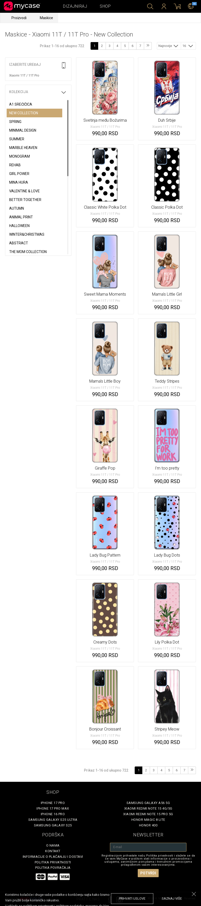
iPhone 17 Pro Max (52, 808)
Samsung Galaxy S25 (53, 825)
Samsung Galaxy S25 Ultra (53, 820)
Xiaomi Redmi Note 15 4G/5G (148, 808)
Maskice (46, 18)
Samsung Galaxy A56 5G (148, 803)
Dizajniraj (75, 6)
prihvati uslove (132, 898)
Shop (105, 6)
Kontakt (52, 851)
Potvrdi (148, 873)
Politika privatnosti (53, 862)
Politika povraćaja (53, 868)
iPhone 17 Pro (53, 803)
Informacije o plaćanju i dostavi (53, 857)
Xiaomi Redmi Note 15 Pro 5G (148, 814)
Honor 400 (148, 825)
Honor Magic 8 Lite (148, 820)
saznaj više (172, 898)
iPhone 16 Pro (53, 814)
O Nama (53, 845)
